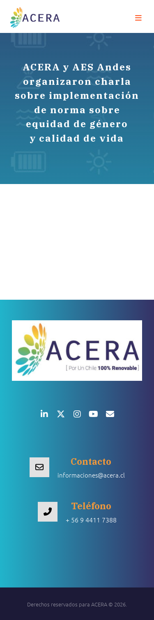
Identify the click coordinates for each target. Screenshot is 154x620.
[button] (138, 18)
